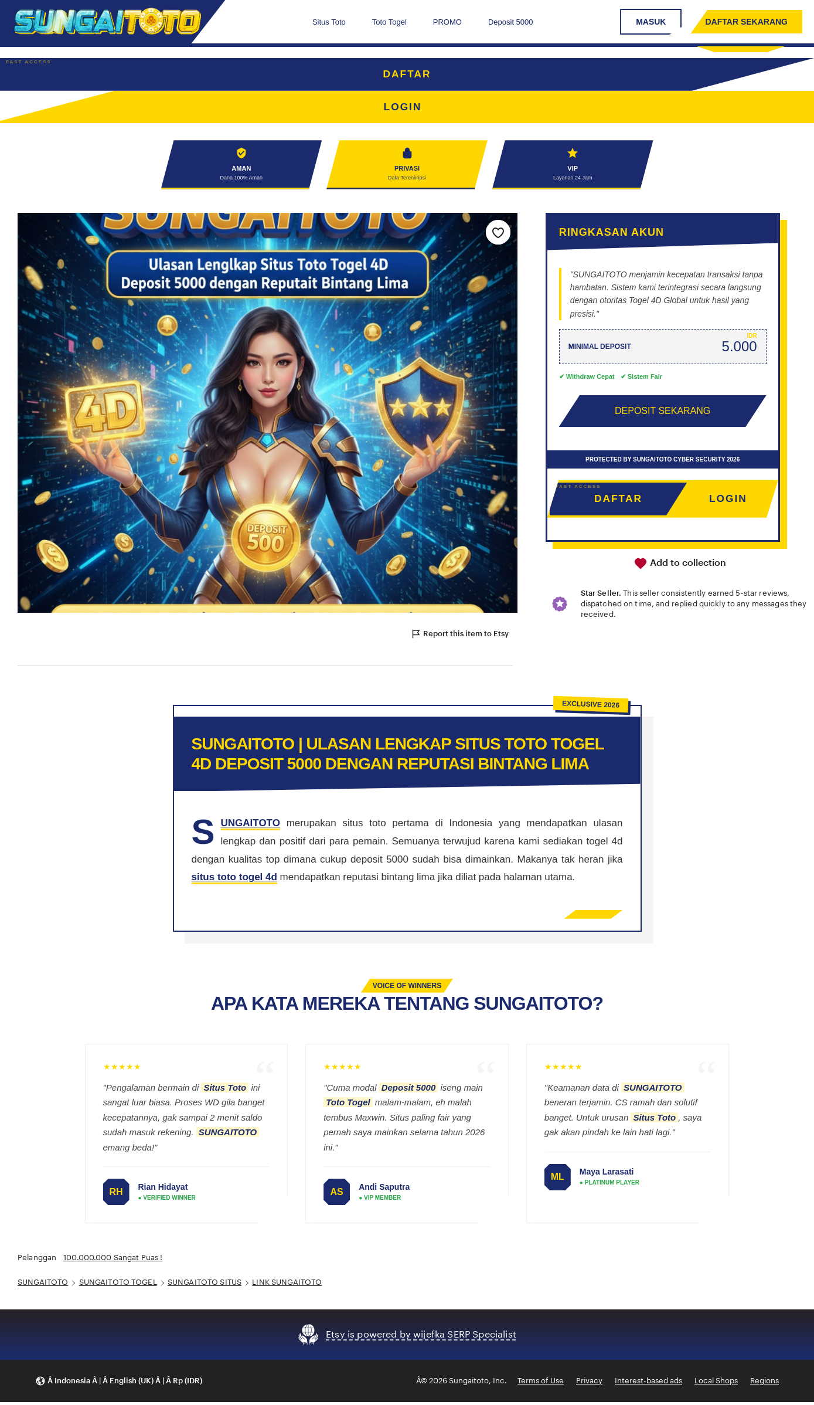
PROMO (447, 22)
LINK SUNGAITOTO (287, 1285)
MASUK (651, 21)
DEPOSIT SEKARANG (662, 413)
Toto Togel (389, 22)
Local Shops (716, 1383)
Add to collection (680, 566)
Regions (764, 1383)
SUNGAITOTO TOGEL (118, 1285)
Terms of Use (540, 1383)
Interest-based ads (648, 1383)
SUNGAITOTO (43, 1285)
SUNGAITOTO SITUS (204, 1285)
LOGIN (728, 501)
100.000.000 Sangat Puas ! (112, 1260)
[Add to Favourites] (498, 234)
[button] (118, 1383)
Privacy (589, 1383)
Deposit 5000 (510, 22)
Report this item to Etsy (459, 637)
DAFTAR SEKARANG (746, 21)
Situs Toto (329, 22)
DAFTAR (407, 74)
